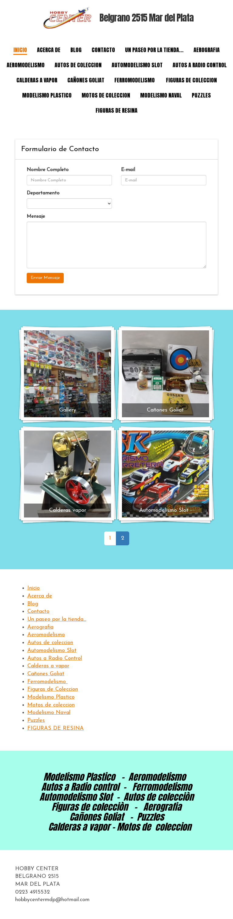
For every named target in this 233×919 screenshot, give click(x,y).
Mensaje (36, 216)
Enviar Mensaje (45, 278)
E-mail (128, 169)
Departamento (43, 193)
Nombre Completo (48, 169)
